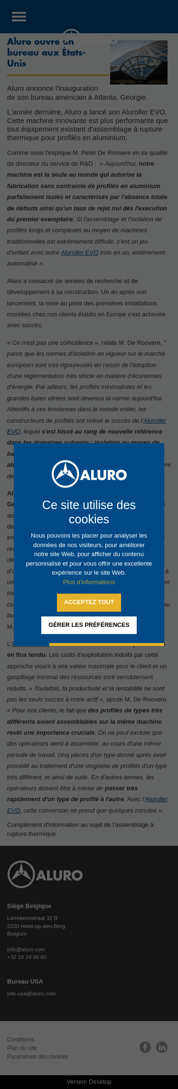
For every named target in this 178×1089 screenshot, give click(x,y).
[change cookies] (89, 625)
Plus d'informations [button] (89, 582)
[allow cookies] (89, 603)
